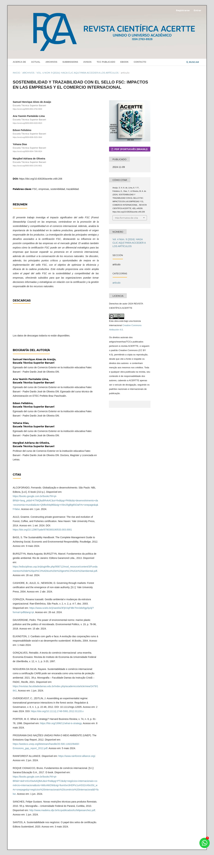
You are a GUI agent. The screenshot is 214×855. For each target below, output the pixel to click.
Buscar (192, 62)
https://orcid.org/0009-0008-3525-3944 (27, 137)
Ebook (124, 62)
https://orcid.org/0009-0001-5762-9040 (27, 109)
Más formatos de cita (126, 217)
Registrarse (183, 10)
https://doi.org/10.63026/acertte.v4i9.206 (40, 178)
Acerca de (19, 62)
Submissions (70, 62)
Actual (35, 62)
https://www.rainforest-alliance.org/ (76, 756)
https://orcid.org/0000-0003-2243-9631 (27, 166)
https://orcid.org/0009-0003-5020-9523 (27, 123)
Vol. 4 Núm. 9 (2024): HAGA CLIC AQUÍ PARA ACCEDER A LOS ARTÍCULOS (77, 72)
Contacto (140, 62)
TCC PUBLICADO (106, 62)
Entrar (197, 10)
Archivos (51, 62)
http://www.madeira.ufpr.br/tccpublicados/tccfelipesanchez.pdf (62, 810)
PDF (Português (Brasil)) (131, 149)
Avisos (87, 62)
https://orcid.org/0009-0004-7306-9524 (27, 152)
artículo (116, 282)
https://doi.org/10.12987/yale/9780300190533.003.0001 (42, 529)
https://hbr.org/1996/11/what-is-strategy (61, 723)
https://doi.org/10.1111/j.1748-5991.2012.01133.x (57, 711)
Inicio (16, 72)
